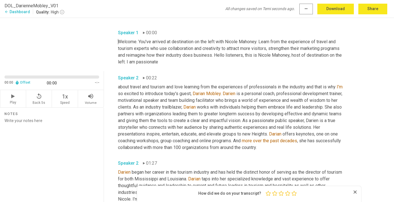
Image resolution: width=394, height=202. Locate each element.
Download (335, 8)
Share (372, 8)
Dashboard (17, 12)
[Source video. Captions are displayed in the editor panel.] (52, 44)
